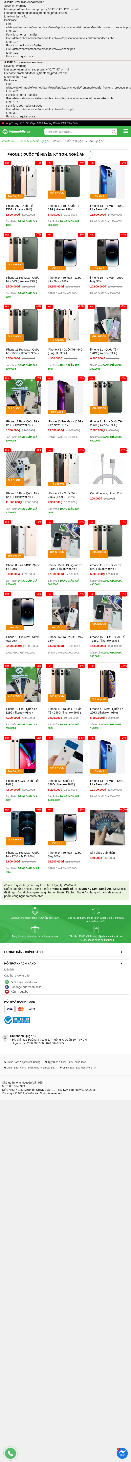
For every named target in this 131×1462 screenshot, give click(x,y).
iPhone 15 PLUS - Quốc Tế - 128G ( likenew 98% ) (107, 638)
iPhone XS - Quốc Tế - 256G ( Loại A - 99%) (20, 207)
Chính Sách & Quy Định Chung (23, 1061)
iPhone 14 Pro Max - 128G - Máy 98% (65, 854)
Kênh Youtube (19, 991)
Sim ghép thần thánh (103, 852)
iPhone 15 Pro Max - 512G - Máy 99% (23, 638)
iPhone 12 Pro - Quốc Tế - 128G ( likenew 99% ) (22, 423)
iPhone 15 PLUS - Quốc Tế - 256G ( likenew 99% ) (65, 566)
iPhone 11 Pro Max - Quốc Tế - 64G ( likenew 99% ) (22, 279)
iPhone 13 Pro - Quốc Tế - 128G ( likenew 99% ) (22, 494)
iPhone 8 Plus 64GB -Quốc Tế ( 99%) (23, 566)
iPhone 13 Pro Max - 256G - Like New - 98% (107, 207)
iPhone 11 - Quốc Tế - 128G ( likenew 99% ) (104, 351)
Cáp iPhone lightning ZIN (106, 493)
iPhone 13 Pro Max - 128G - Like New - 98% (107, 782)
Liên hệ (9, 969)
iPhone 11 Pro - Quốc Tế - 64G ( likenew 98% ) (107, 566)
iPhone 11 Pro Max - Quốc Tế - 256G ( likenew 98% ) (22, 351)
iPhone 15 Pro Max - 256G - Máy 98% (107, 279)
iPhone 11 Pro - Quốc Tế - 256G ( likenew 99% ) (107, 423)
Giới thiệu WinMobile (24, 982)
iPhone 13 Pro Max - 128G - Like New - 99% (65, 423)
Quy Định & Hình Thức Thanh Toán (67, 1061)
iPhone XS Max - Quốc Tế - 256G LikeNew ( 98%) (107, 710)
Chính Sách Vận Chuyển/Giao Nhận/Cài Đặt (30, 1067)
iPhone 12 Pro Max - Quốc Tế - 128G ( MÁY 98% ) (22, 854)
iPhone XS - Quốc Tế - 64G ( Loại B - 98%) (65, 351)
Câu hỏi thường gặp (17, 975)
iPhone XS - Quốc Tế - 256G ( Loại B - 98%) (62, 494)
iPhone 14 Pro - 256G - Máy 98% (65, 638)
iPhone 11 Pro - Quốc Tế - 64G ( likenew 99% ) (64, 207)
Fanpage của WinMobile (26, 986)
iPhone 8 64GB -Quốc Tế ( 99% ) (22, 782)
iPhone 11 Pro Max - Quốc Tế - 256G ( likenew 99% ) (64, 710)
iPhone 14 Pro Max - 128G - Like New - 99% (65, 279)
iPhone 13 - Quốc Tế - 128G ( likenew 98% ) (62, 782)
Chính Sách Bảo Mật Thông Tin (79, 1067)
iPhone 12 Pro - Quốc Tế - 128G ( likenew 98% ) (22, 710)
